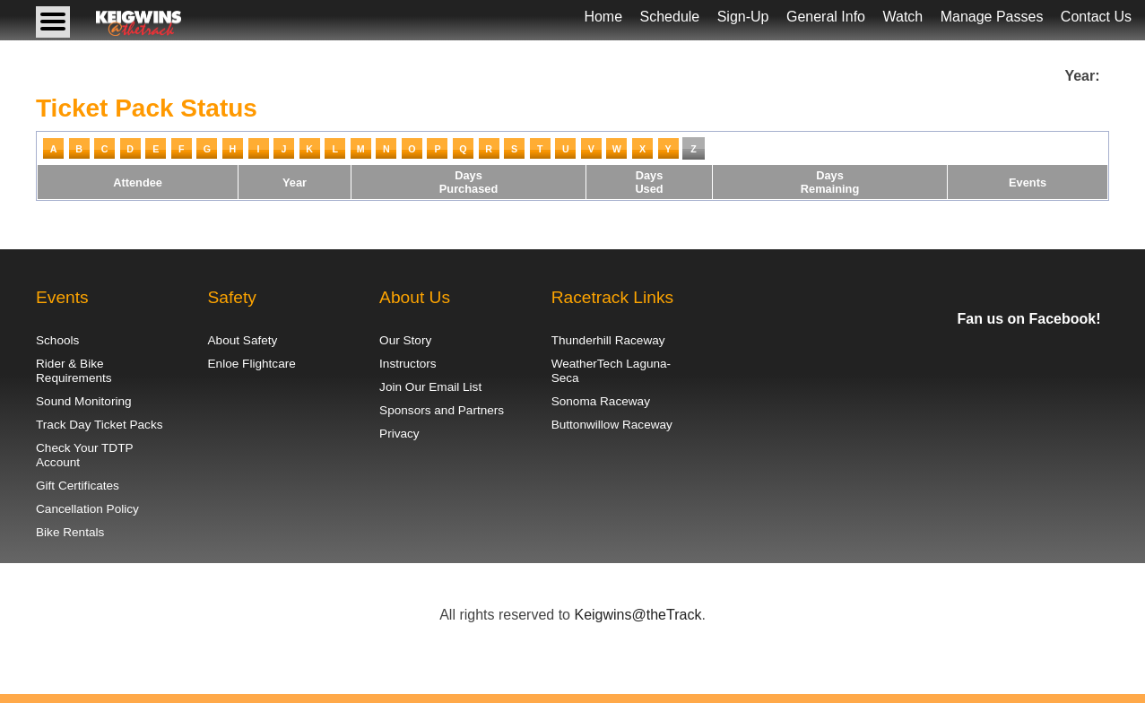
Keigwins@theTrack (637, 614)
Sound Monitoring (84, 401)
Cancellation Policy (87, 509)
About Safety (243, 340)
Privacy (399, 433)
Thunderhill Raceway (608, 340)
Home (603, 16)
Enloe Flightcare (252, 363)
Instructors (407, 363)
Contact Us (1096, 16)
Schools (57, 340)
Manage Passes (992, 16)
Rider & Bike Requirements (74, 371)
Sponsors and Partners (441, 410)
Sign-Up (743, 16)
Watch (902, 16)
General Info (825, 16)
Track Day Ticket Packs (99, 424)
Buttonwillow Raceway (611, 424)
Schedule (670, 16)
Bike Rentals (70, 532)
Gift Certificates (77, 485)
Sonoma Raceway (600, 401)
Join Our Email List (430, 387)
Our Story (405, 340)
